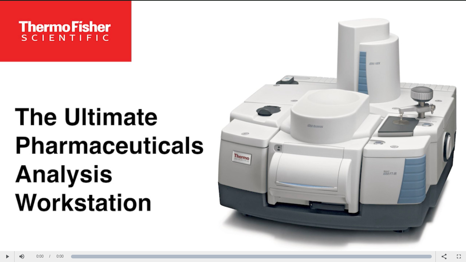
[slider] (251, 256)
